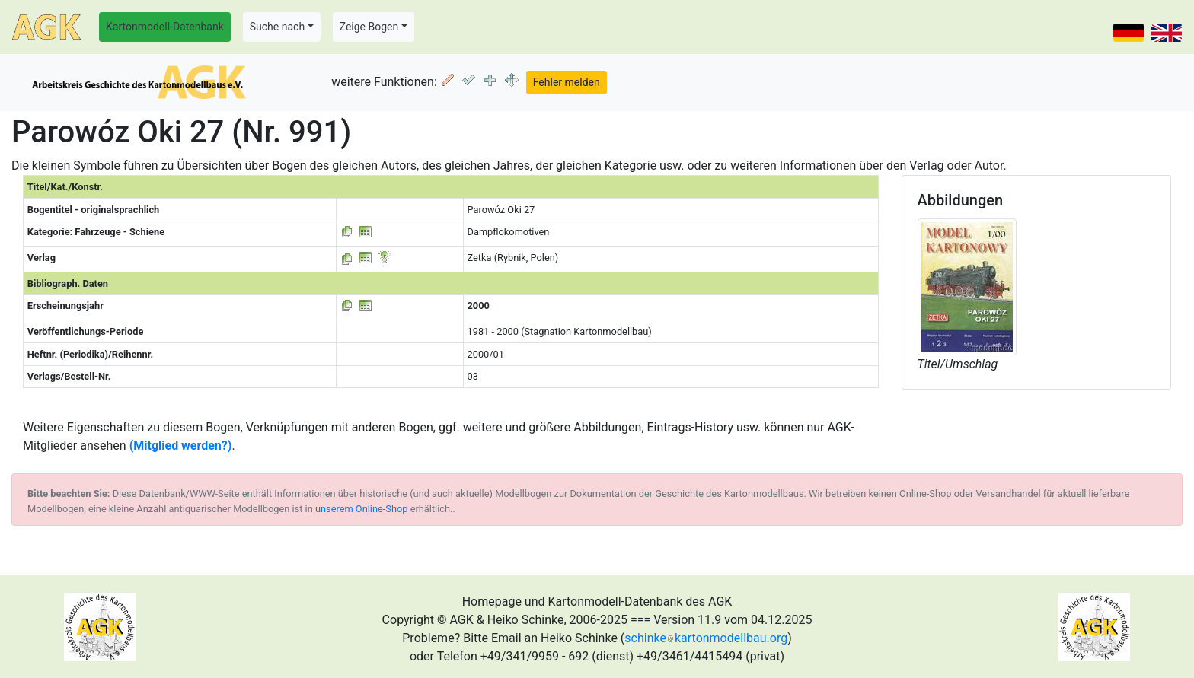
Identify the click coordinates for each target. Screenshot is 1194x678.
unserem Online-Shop (361, 508)
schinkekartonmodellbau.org (705, 638)
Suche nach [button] (277, 27)
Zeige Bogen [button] (369, 27)
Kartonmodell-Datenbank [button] (165, 27)
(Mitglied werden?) (180, 445)
